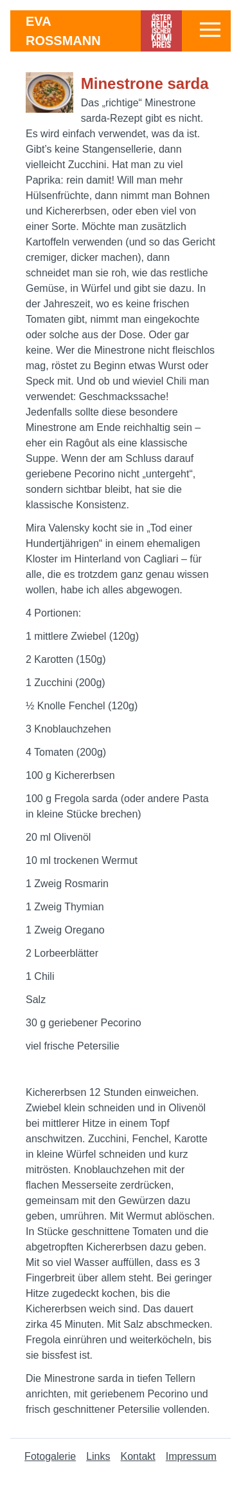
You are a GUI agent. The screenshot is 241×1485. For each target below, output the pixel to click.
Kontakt (138, 1456)
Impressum (191, 1456)
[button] (210, 29)
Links (98, 1456)
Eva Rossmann (63, 31)
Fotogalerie (50, 1456)
